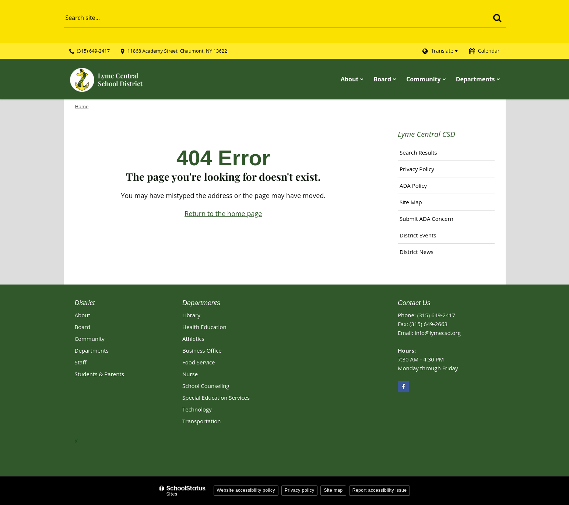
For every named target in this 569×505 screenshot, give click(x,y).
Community (90, 338)
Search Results (418, 152)
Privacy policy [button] (299, 490)
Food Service (198, 362)
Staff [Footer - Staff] (81, 362)
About (82, 315)
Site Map (411, 202)
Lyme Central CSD (426, 134)
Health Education (204, 327)
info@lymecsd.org (438, 332)
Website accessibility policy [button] (246, 490)
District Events (418, 235)
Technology (197, 409)
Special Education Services (216, 397)
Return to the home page (223, 213)
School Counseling (205, 385)
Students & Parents (99, 374)
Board (82, 327)
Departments (92, 350)
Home (82, 106)
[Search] (497, 17)
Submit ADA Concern (426, 218)
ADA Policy (413, 185)
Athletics (193, 338)
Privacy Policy (417, 169)
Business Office (202, 350)
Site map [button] (333, 490)
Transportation (201, 421)
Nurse (190, 374)
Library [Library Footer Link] (191, 315)
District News (416, 251)
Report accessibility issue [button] (379, 490)
